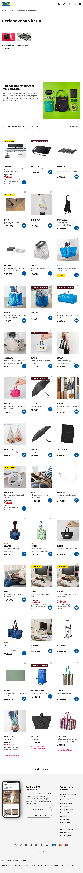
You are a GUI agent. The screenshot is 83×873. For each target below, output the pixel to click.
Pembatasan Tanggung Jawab (25, 865)
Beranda (4, 11)
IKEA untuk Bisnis (66, 803)
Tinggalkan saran (66, 826)
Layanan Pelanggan (67, 800)
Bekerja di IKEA (65, 816)
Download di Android (39, 815)
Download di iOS (38, 809)
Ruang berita (64, 819)
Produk (12, 11)
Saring (35, 126)
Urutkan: (13, 126)
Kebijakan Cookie (71, 865)
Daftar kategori (65, 832)
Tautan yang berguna (67, 788)
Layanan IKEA (65, 823)
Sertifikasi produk (66, 835)
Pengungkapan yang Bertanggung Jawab (50, 865)
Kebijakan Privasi (7, 865)
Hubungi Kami (65, 806)
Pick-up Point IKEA (66, 810)
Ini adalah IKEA (65, 813)
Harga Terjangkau (66, 829)
